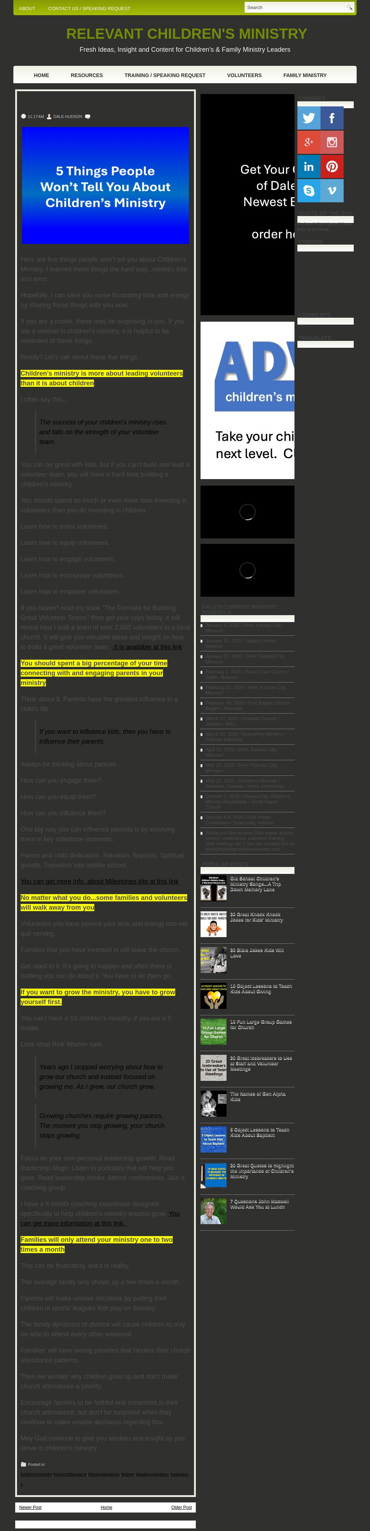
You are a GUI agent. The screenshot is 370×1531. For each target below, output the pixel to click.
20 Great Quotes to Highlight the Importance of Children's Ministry (262, 1170)
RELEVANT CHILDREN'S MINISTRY (186, 34)
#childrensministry (36, 1474)
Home (41, 75)
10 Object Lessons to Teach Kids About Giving (261, 988)
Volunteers (244, 75)
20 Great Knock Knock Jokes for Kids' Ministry (256, 916)
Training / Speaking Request (165, 75)
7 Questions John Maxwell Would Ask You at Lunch (259, 1203)
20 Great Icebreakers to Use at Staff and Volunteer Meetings (261, 1063)
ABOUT (27, 8)
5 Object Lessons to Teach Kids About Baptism (259, 1131)
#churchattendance (70, 1474)
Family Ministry (305, 75)
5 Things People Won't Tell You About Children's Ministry (90, 102)
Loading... (307, 325)
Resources (87, 75)
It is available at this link (147, 647)
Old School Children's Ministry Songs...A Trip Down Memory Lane (255, 883)
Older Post (181, 1507)
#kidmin (127, 1474)
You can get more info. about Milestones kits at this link (100, 881)
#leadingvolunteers (152, 1474)
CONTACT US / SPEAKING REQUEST (89, 8)
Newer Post (30, 1507)
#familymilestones (104, 1474)
